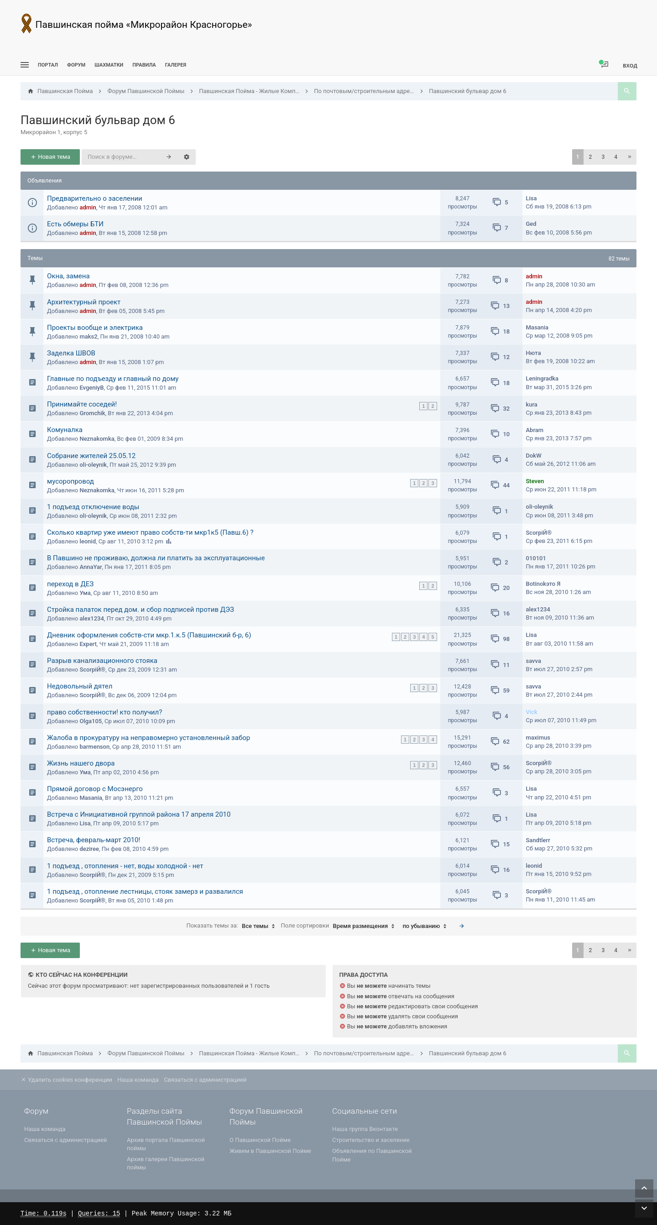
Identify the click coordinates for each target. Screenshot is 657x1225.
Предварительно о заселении (94, 198)
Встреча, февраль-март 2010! (93, 840)
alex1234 (91, 618)
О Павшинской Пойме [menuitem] (260, 1139)
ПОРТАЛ (48, 65)
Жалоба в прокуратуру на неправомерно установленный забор (148, 738)
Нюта (533, 352)
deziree (89, 848)
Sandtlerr (538, 840)
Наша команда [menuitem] (138, 1079)
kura (531, 404)
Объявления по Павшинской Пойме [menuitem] (372, 1154)
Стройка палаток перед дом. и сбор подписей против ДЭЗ (140, 609)
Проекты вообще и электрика (95, 327)
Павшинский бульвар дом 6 (98, 120)
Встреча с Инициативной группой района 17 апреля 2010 (138, 814)
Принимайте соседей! (82, 404)
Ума (84, 592)
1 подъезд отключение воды (93, 507)
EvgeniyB (91, 387)
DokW (534, 455)
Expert (87, 644)
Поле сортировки (340, 926)
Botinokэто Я (543, 583)
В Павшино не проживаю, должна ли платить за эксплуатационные (156, 558)
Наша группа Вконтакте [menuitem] (365, 1129)
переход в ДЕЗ (70, 584)
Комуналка (65, 430)
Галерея (175, 65)
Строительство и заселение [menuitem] (371, 1139)
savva (533, 660)
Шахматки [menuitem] (108, 65)
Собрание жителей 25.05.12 (91, 456)
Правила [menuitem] (144, 65)
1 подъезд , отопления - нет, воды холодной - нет (125, 866)
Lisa (531, 198)
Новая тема (50, 156)
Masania (537, 327)
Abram (535, 430)
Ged (531, 223)
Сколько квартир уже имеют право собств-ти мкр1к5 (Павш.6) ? (150, 532)
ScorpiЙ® (539, 532)
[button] (629, 157)
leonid (87, 541)
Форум (76, 65)
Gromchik (92, 413)
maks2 (88, 336)
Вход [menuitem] (630, 65)
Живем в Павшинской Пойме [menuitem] (270, 1150)
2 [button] (590, 157)
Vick (531, 712)
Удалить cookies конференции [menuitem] (66, 1079)
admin (87, 207)
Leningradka (542, 378)
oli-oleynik (93, 464)
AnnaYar (90, 566)
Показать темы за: (232, 926)
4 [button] (615, 157)
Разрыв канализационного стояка (102, 661)
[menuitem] (109, 65)
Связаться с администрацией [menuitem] (205, 1079)
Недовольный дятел (79, 686)
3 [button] (603, 157)
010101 (536, 558)
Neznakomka (96, 438)
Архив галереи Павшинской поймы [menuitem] (165, 1163)
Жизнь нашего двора (81, 763)
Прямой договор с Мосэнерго (95, 789)
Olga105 (90, 721)
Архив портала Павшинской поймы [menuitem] (166, 1144)
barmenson (94, 746)
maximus (538, 737)
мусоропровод (70, 481)
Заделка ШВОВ (71, 353)
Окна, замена (68, 276)
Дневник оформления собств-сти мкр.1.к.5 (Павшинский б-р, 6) (149, 635)
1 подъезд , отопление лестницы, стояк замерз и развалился (145, 891)
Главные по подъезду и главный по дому (112, 379)
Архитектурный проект (83, 302)
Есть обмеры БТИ (75, 224)
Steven (535, 481)
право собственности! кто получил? (104, 712)
